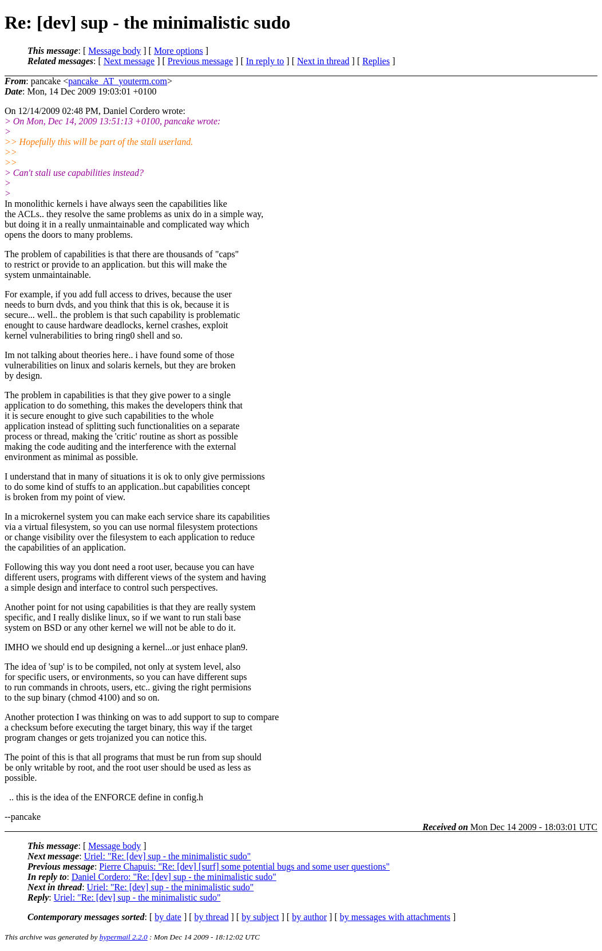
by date (168, 917)
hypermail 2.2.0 (124, 937)
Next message (129, 61)
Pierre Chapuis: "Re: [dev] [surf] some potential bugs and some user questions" (244, 866)
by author (309, 917)
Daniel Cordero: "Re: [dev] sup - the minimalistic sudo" (174, 877)
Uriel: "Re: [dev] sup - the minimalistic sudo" (167, 856)
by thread (212, 917)
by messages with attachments (395, 917)
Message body (114, 51)
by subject (260, 917)
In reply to (265, 61)
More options (178, 51)
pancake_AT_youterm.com (117, 81)
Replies (376, 61)
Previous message (200, 61)
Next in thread (323, 61)
